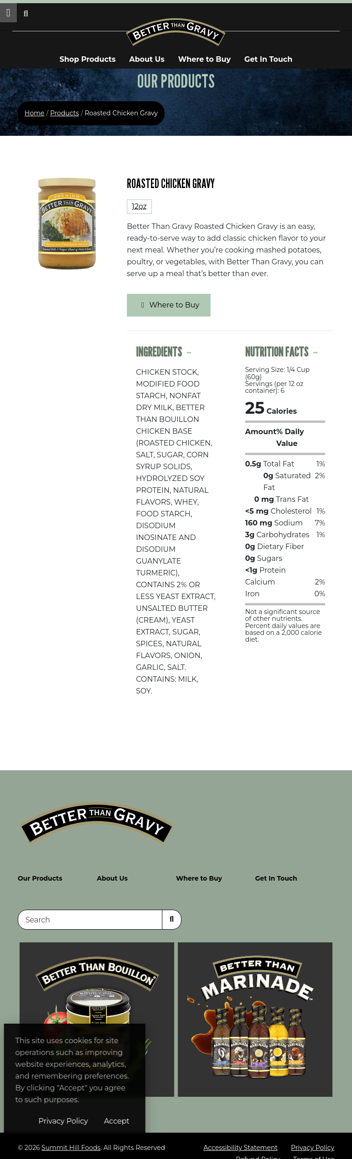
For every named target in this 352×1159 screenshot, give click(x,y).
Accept (171, 1121)
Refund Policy (258, 1153)
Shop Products (88, 59)
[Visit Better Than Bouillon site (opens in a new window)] (97, 1012)
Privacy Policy (312, 1141)
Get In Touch (268, 59)
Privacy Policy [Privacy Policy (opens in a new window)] (118, 1121)
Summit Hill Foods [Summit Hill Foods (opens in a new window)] (71, 1141)
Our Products (40, 871)
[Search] (90, 913)
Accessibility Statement (240, 1141)
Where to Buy (204, 59)
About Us (146, 59)
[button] (8, 12)
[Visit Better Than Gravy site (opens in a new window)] (255, 1012)
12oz (139, 206)
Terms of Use (313, 1153)
